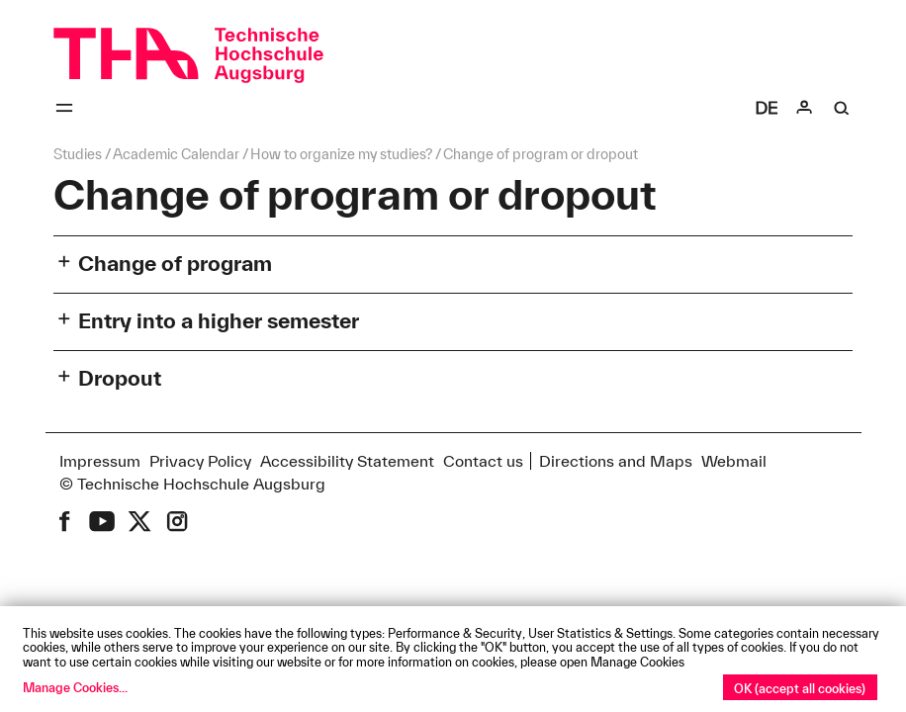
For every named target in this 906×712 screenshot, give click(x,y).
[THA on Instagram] (177, 521)
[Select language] (766, 108)
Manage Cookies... (75, 687)
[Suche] (842, 108)
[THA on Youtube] (102, 521)
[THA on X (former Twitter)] (139, 521)
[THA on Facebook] (64, 521)
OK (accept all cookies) (799, 688)
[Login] (804, 108)
